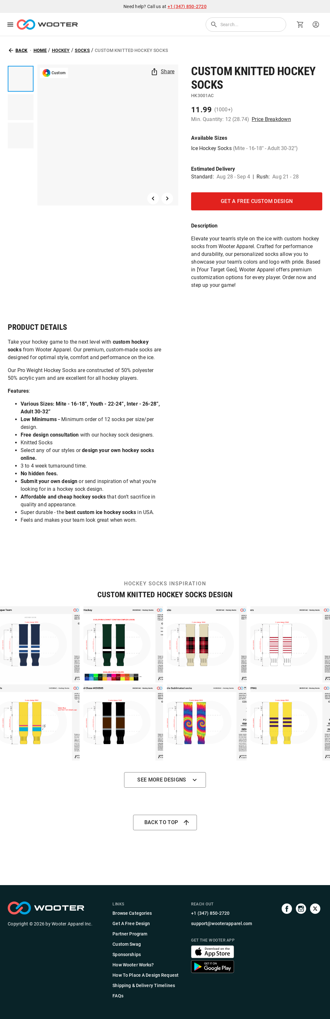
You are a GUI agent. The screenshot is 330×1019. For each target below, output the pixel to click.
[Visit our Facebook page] (287, 951)
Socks (82, 50)
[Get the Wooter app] (212, 956)
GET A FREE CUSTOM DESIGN (256, 201)
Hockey (61, 50)
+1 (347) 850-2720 (187, 6)
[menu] (10, 24)
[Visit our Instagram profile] (301, 951)
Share (163, 71)
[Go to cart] (300, 24)
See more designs (165, 779)
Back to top (165, 822)
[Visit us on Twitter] (315, 951)
